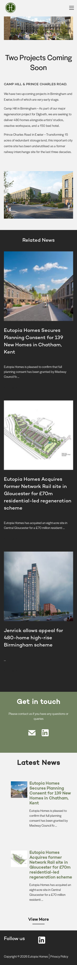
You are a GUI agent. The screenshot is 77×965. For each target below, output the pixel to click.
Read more (11, 387)
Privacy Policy (59, 956)
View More (38, 920)
